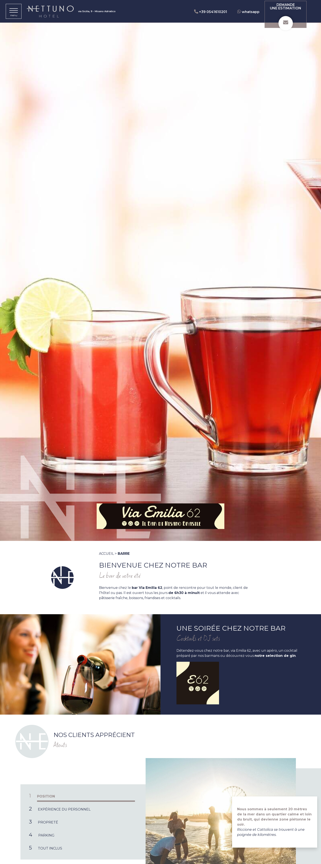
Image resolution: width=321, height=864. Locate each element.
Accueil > (108, 554)
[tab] (83, 795)
